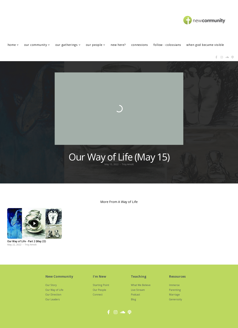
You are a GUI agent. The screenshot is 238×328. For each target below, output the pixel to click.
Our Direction (53, 294)
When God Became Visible (205, 45)
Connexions (139, 45)
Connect (98, 294)
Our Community (37, 45)
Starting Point (101, 285)
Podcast (135, 294)
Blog (133, 299)
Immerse (174, 285)
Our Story (51, 285)
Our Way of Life (54, 290)
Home (13, 45)
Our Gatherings (68, 45)
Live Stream (138, 290)
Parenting (175, 290)
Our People (95, 45)
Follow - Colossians (167, 45)
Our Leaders (52, 299)
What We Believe (141, 285)
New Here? (118, 45)
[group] (34, 228)
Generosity (175, 299)
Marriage (174, 294)
